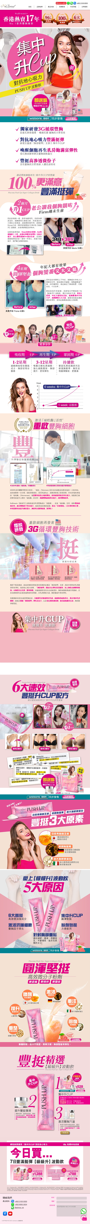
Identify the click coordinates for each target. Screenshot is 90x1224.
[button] (71, 3)
